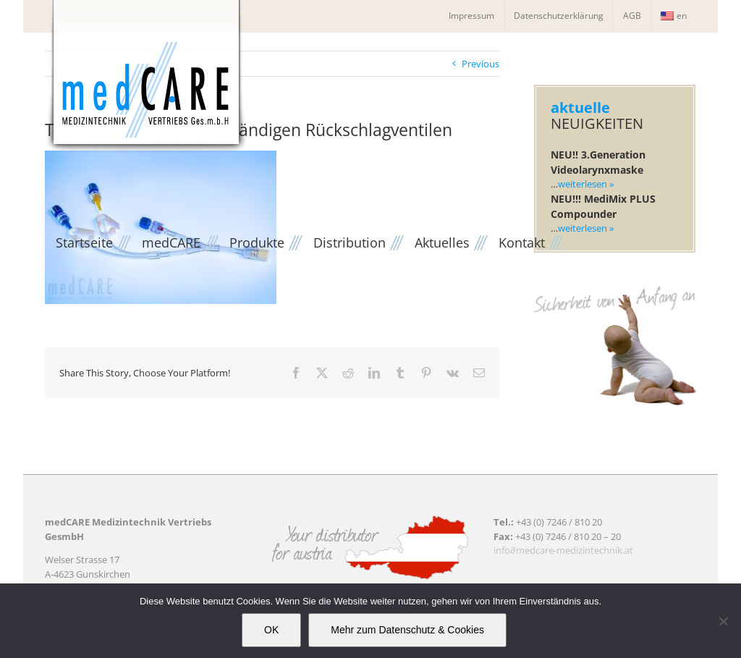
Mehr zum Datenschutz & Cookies (407, 630)
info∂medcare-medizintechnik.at (563, 550)
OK (271, 630)
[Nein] (723, 621)
